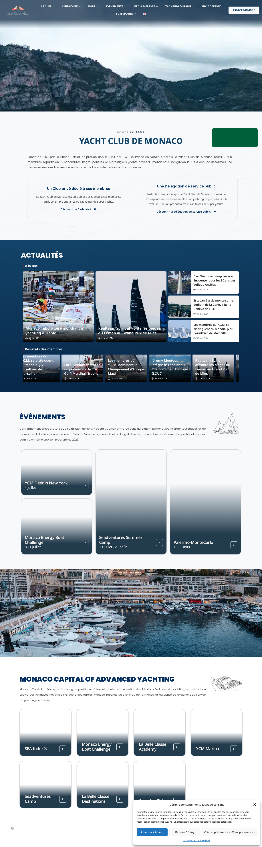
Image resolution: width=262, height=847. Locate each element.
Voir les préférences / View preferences (229, 832)
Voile (93, 6)
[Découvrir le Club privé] (95, 209)
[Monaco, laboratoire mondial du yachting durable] (58, 306)
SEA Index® (36, 748)
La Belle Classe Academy (152, 746)
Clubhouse (71, 6)
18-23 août (182, 546)
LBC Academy (211, 6)
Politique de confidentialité (196, 840)
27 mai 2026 (164, 379)
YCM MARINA (126, 13)
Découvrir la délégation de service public (183, 211)
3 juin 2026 (32, 338)
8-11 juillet (33, 546)
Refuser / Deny (184, 832)
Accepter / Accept (152, 832)
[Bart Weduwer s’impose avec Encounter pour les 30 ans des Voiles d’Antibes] (179, 282)
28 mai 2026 (76, 379)
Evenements (116, 6)
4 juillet (30, 487)
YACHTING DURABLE (180, 6)
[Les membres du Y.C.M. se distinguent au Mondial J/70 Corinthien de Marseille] (179, 331)
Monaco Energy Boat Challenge (44, 540)
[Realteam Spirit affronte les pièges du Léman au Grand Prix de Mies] (131, 306)
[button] (255, 804)
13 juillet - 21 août (113, 546)
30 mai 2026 (201, 314)
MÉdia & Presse (146, 6)
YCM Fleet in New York (46, 483)
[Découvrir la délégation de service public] (214, 211)
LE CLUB (48, 6)
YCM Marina (207, 748)
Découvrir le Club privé (76, 209)
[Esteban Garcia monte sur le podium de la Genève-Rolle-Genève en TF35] (179, 307)
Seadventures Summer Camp (120, 540)
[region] (131, 56)
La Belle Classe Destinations (95, 798)
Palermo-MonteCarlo (193, 542)
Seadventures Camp (38, 798)
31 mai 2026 (105, 338)
